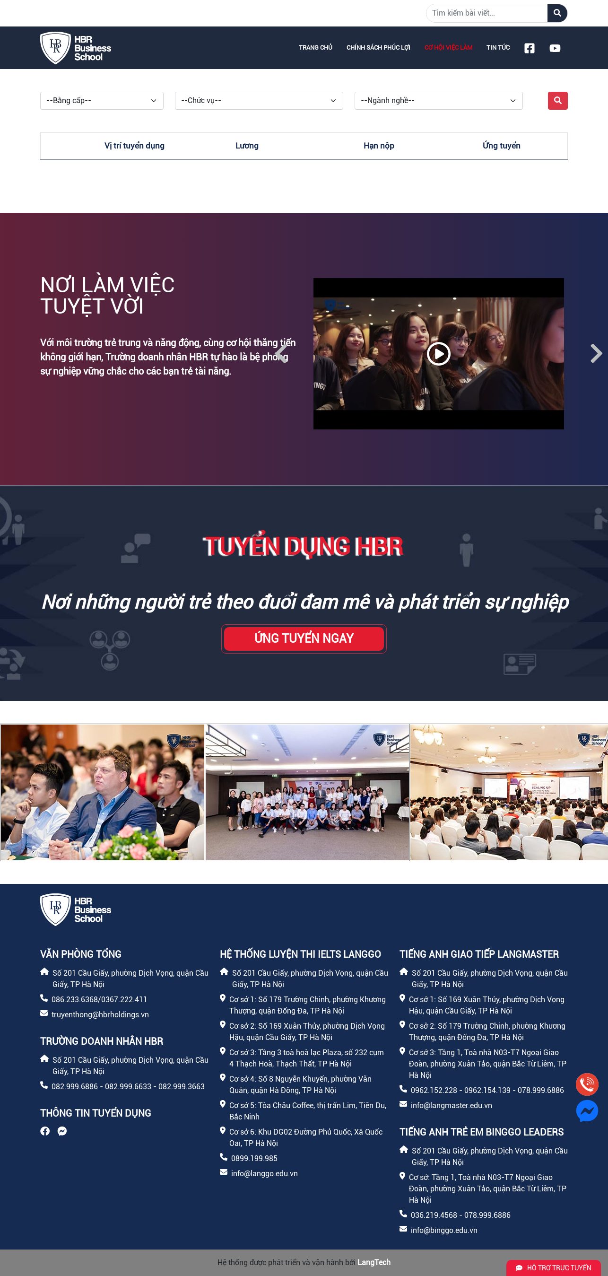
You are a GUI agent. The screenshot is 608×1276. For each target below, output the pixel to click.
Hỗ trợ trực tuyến (553, 1268)
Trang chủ (315, 47)
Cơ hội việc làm (448, 47)
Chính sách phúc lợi (378, 47)
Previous (281, 354)
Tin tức (498, 47)
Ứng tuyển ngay (304, 639)
